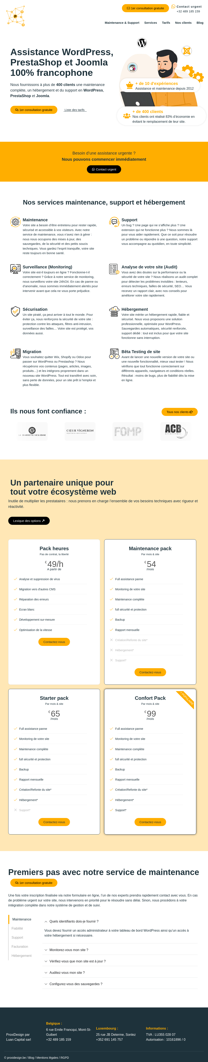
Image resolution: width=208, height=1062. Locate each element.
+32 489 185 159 (188, 11)
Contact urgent (189, 6)
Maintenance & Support (122, 22)
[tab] (23, 919)
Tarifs (166, 22)
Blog (200, 22)
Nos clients (183, 22)
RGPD (64, 1057)
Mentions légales (47, 1057)
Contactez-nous (54, 642)
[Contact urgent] (173, 6)
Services (150, 22)
